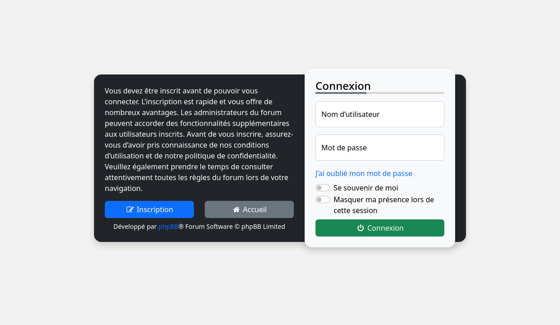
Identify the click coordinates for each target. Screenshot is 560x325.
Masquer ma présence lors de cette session (384, 205)
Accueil (249, 209)
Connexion (380, 228)
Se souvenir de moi (366, 188)
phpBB (169, 226)
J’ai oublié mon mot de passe (363, 173)
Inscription (149, 209)
